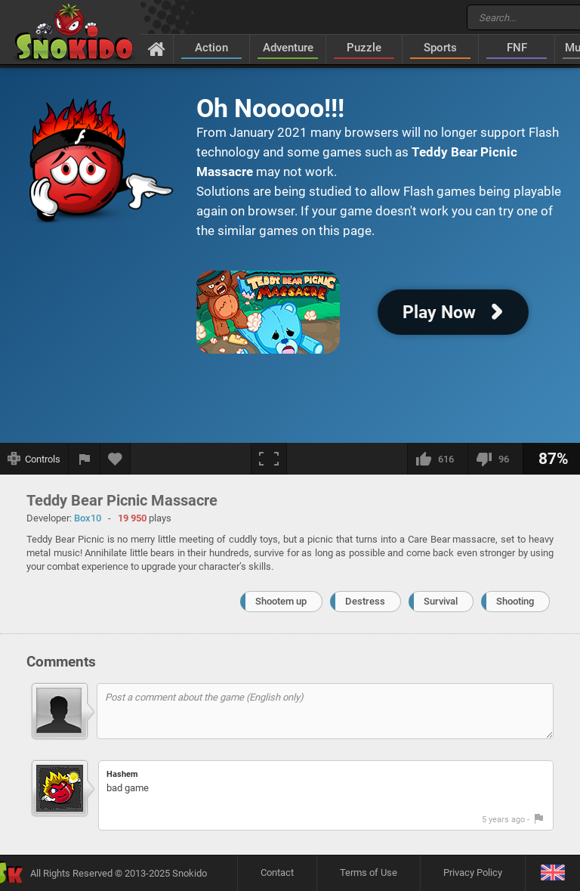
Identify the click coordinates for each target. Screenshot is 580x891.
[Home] (156, 48)
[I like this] (437, 459)
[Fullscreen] (269, 459)
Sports (440, 47)
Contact (277, 872)
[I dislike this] (495, 459)
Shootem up (281, 601)
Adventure (288, 47)
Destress (365, 601)
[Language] (552, 873)
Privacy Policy (472, 872)
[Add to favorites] (115, 459)
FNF (517, 47)
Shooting (515, 601)
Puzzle (364, 47)
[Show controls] (34, 459)
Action (211, 47)
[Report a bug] (84, 459)
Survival (441, 601)
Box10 (87, 518)
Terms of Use (368, 872)
